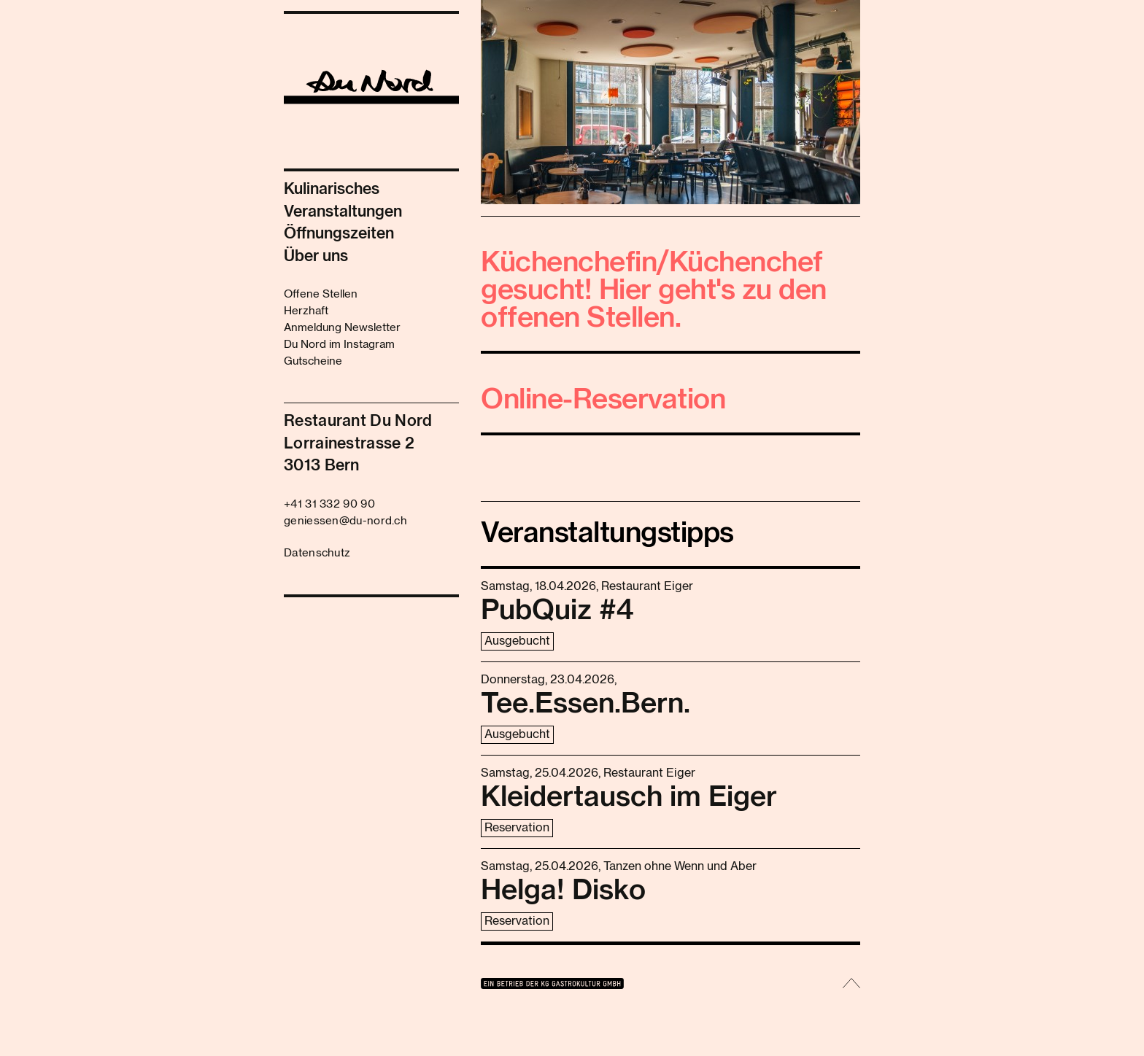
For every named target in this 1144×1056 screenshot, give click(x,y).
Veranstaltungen (343, 212)
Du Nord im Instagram (339, 344)
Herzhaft (306, 311)
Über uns (316, 256)
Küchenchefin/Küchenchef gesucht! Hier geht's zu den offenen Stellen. (654, 291)
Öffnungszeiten (339, 233)
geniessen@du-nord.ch (345, 521)
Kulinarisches (331, 189)
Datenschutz (317, 553)
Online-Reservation (603, 400)
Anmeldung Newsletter (342, 327)
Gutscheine (313, 361)
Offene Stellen (321, 294)
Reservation (516, 828)
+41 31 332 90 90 (329, 504)
